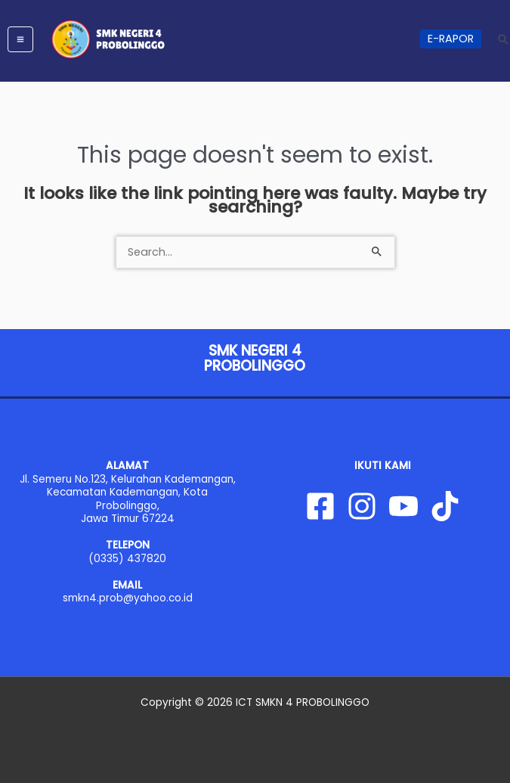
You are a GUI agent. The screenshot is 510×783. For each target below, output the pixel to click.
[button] (450, 39)
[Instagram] (362, 506)
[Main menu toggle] (20, 39)
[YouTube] (403, 506)
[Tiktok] (445, 506)
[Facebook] (320, 506)
